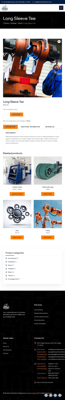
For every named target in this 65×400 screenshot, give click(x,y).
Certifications (7, 350)
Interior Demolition (40, 323)
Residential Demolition (41, 313)
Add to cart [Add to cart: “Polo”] (17, 237)
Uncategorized (13, 279)
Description (10, 127)
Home (7, 23)
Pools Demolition (39, 320)
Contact (5, 353)
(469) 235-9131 (53, 375)
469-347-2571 (53, 366)
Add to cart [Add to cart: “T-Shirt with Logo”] (48, 194)
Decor (10, 265)
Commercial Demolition (41, 317)
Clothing (13, 23)
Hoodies (10, 269)
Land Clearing (38, 310)
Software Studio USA (32, 393)
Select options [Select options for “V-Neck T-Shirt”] (17, 194)
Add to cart (17, 114)
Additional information (30, 127)
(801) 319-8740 (53, 373)
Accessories (12, 258)
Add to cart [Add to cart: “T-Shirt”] (48, 237)
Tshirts (20, 23)
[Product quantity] (5, 115)
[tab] (10, 127)
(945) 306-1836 (53, 378)
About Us (6, 346)
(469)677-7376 (53, 364)
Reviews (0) (49, 127)
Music (10, 272)
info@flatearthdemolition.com (43, 2)
